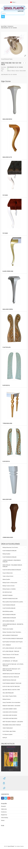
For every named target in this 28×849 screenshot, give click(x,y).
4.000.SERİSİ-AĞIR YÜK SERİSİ (10, 715)
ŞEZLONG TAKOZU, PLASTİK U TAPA (11, 689)
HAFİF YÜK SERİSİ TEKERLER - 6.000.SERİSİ (13, 721)
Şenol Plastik (11, 846)
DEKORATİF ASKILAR (7, 595)
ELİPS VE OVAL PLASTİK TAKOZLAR (11, 686)
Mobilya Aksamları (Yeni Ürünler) (10, 547)
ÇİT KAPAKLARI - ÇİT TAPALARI (10, 661)
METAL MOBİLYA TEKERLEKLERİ (10, 635)
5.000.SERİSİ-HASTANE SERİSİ (10, 718)
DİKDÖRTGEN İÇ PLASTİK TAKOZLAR (11, 673)
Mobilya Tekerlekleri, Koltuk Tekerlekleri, (12, 632)
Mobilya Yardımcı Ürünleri (9, 585)
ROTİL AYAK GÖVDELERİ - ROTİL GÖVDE (12, 648)
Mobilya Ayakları (6, 553)
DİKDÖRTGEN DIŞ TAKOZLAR (9, 680)
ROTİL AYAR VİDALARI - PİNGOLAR (11, 651)
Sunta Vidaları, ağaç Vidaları (9, 731)
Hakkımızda (4, 809)
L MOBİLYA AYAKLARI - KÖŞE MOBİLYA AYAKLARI (12, 561)
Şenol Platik (4, 26)
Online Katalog (4, 817)
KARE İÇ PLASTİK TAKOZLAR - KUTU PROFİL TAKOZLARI (13, 665)
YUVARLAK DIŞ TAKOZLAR (9, 657)
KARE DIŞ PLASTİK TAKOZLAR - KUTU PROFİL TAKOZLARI (11, 669)
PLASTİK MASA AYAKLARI (9, 605)
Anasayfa (3, 806)
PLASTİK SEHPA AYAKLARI (9, 608)
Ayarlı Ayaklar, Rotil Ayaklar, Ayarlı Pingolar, (13, 641)
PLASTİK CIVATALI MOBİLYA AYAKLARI (12, 569)
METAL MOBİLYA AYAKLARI (9, 614)
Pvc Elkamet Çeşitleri (7, 734)
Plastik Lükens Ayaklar (8, 629)
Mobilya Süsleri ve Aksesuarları (10, 582)
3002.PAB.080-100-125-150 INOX (9, 27)
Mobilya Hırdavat (6, 699)
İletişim (3, 820)
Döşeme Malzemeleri (8, 573)
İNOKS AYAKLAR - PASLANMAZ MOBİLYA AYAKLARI (12, 565)
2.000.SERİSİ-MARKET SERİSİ (10, 708)
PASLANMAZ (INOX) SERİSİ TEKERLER (12, 724)
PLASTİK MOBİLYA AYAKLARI (9, 550)
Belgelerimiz (4, 814)
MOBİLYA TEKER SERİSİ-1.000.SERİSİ (11, 705)
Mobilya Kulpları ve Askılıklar (9, 589)
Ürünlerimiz (10, 26)
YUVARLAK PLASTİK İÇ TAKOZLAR (11, 676)
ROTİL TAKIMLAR (7, 645)
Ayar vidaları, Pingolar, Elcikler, (10, 696)
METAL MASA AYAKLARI (8, 621)
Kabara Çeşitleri (6, 579)
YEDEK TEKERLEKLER (8, 728)
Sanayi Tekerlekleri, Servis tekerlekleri (11, 702)
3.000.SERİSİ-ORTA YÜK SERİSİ (10, 712)
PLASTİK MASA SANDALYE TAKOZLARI (12, 683)
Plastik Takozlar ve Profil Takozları (11, 654)
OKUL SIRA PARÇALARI (8, 692)
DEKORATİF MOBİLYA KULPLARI (10, 598)
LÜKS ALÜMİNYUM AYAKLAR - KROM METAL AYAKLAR (13, 625)
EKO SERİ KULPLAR (7, 592)
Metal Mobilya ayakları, (8, 611)
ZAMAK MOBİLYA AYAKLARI (9, 617)
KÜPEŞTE (5, 737)
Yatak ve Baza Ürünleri (8, 576)
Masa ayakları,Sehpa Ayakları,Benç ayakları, (13, 601)
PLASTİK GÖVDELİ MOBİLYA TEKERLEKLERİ (13, 638)
